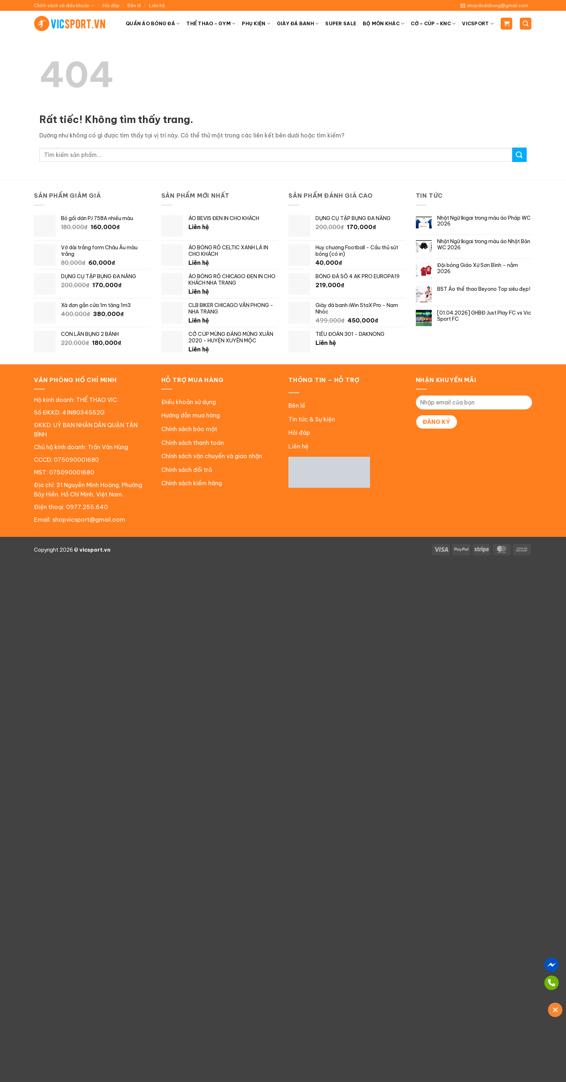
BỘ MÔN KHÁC (383, 23)
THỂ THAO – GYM (210, 23)
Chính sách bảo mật (189, 429)
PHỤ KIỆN (256, 23)
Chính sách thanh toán (192, 442)
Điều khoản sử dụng (188, 402)
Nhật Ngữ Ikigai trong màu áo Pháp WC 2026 (484, 221)
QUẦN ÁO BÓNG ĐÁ (153, 23)
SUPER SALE (340, 23)
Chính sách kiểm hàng (191, 483)
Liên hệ (157, 5)
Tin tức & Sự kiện (311, 419)
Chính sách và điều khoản (64, 5)
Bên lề (134, 5)
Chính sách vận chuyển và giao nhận (211, 456)
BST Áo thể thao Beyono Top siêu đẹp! (483, 289)
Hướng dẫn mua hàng (190, 415)
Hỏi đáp (111, 5)
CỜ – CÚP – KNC (433, 23)
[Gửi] (519, 155)
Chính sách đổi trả (186, 469)
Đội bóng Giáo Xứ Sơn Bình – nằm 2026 (477, 268)
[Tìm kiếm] (525, 24)
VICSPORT (478, 23)
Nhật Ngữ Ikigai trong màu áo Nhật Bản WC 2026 (483, 244)
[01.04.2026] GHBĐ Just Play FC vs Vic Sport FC (484, 316)
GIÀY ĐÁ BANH (298, 23)
